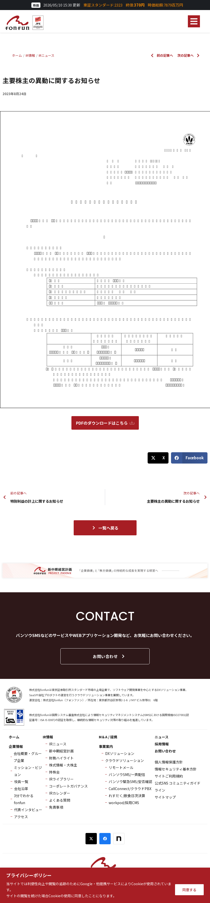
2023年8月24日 (14, 93)
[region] (105, 885)
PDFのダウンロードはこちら (105, 423)
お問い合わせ (109, 656)
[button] (194, 21)
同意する (189, 889)
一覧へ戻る (105, 528)
